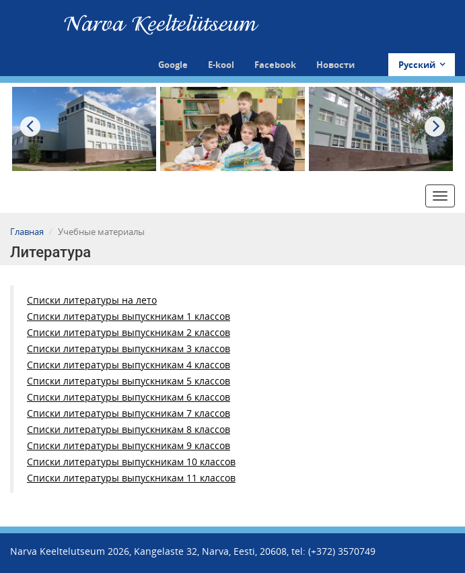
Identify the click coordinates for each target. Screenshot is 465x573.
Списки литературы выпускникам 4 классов (128, 364)
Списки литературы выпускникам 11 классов (131, 477)
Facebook (275, 65)
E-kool (221, 65)
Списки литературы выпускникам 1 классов (128, 316)
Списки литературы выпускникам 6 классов (128, 397)
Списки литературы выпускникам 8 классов (128, 429)
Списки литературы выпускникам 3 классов (128, 348)
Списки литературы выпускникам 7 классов (128, 413)
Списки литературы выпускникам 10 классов (131, 461)
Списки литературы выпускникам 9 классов (128, 445)
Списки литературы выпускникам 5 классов (128, 380)
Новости (335, 65)
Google (173, 65)
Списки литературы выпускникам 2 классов (128, 332)
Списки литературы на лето (92, 300)
